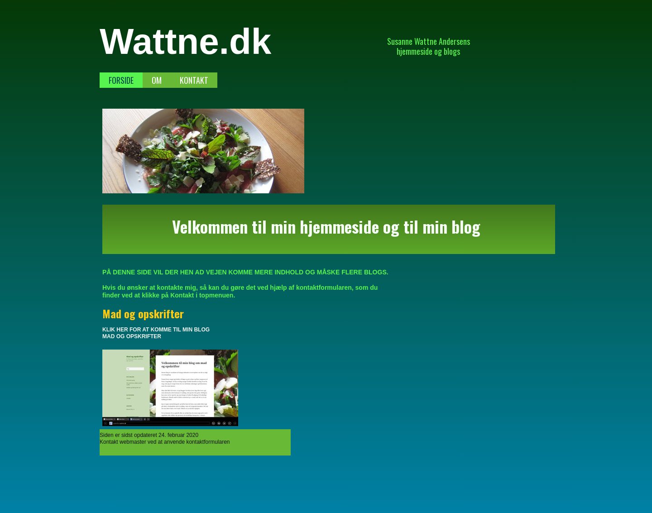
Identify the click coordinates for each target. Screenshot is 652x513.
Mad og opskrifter (143, 313)
